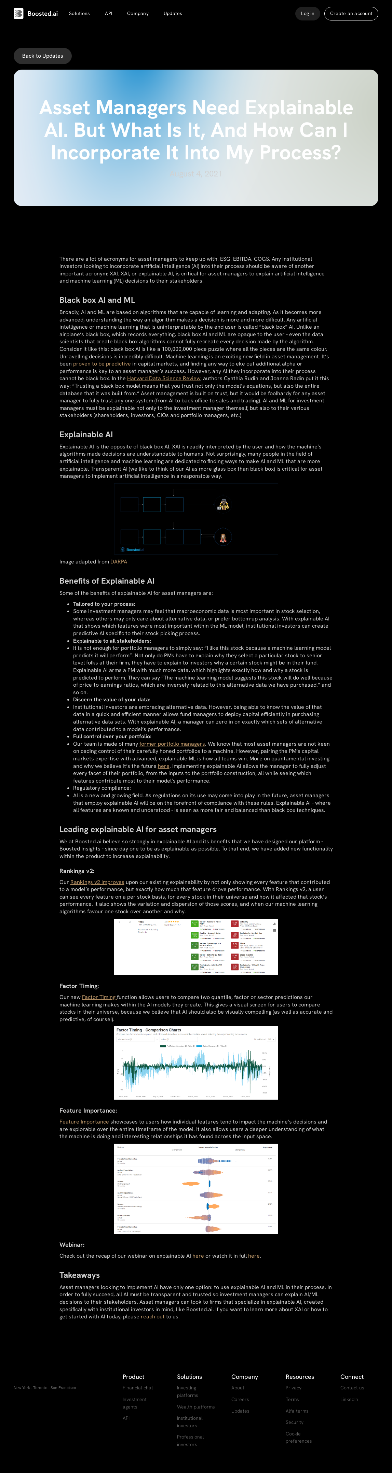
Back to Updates (42, 55)
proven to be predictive (102, 363)
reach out (153, 1316)
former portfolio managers (172, 743)
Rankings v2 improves (97, 882)
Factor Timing (99, 997)
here (164, 766)
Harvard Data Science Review (163, 378)
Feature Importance (84, 1121)
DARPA (118, 561)
